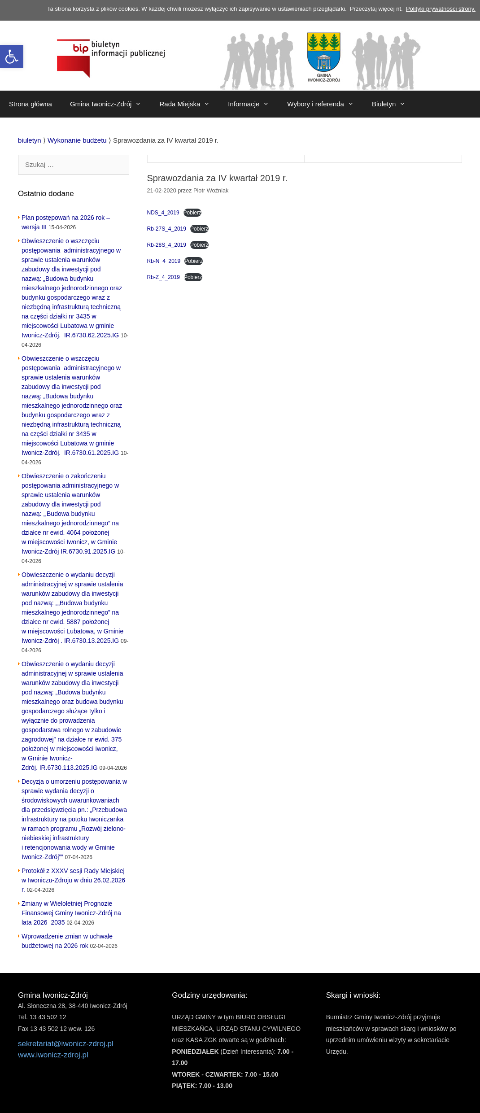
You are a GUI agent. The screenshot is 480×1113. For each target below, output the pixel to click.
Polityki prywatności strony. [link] (441, 8)
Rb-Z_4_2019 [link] (163, 277)
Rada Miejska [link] (189, 104)
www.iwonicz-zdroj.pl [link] (53, 1055)
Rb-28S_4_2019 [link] (166, 245)
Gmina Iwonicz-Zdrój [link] (110, 104)
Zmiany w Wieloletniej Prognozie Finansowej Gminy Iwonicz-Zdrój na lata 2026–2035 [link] (71, 913)
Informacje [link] (253, 104)
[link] (11, 56)
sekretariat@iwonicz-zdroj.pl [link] (65, 1043)
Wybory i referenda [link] (325, 104)
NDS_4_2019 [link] (163, 213)
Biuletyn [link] (393, 104)
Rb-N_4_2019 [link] (164, 261)
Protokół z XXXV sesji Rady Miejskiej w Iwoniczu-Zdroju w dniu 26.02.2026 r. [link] (73, 880)
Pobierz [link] (192, 213)
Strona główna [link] (30, 104)
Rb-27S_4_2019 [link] (166, 229)
